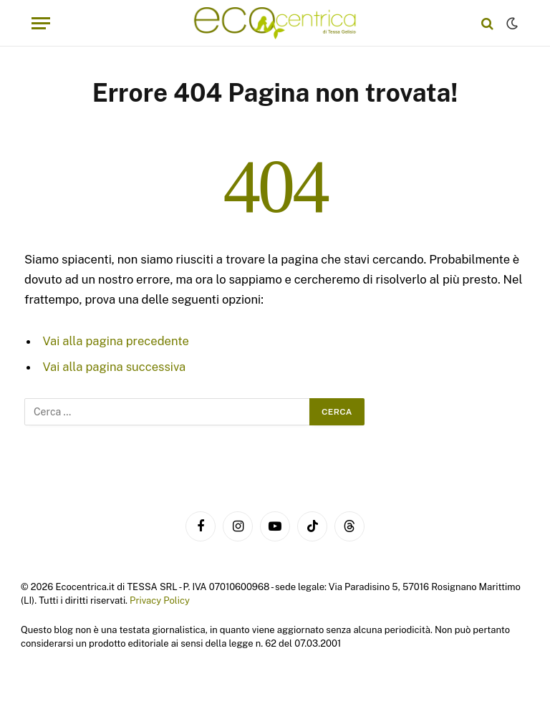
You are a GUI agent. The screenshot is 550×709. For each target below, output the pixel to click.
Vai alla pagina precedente (116, 341)
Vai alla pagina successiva (114, 367)
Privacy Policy (160, 600)
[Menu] (41, 23)
